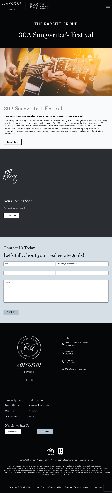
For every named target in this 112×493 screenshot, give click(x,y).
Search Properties (12, 416)
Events (32, 416)
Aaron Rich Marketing (94, 487)
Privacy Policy (43, 460)
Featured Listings (12, 405)
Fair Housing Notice (83, 460)
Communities (34, 410)
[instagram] (32, 380)
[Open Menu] (108, 6)
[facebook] (26, 380)
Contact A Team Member (39, 405)
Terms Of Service (27, 460)
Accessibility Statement (62, 460)
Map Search (10, 410)
